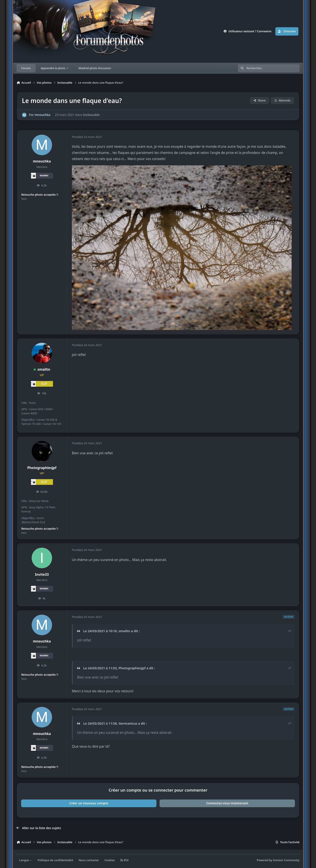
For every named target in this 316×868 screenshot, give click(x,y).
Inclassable (91, 115)
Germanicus (127, 723)
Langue (25, 860)
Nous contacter (89, 860)
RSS (124, 860)
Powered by (278, 860)
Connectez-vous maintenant (227, 803)
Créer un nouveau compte (88, 803)
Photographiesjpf (41, 468)
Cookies (109, 860)
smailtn (43, 369)
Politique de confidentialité (55, 860)
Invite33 (42, 574)
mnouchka (42, 115)
